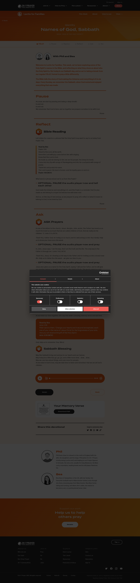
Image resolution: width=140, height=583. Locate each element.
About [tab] (97, 279)
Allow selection (70, 309)
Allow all (96, 309)
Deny (44, 309)
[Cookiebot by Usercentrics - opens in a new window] (101, 273)
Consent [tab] (43, 279)
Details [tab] (70, 279)
